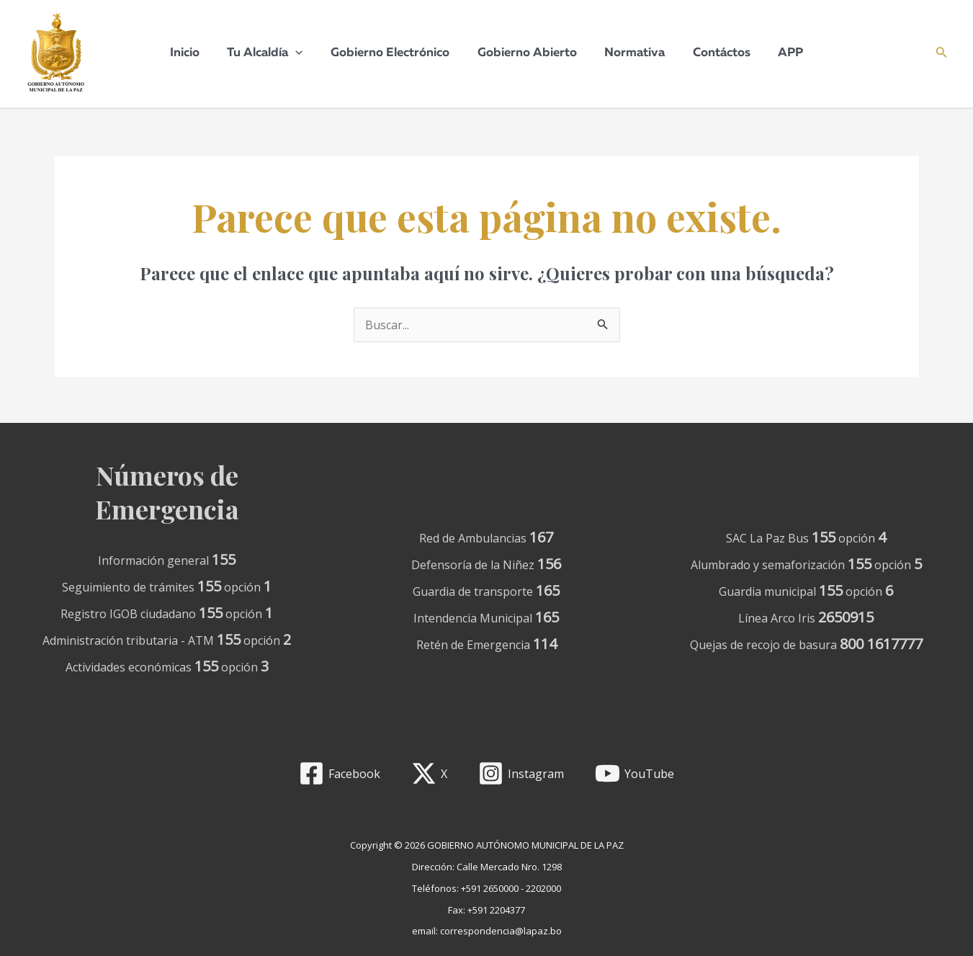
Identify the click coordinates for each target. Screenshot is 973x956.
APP (781, 53)
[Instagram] (521, 773)
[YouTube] (634, 773)
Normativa (631, 53)
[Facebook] (340, 773)
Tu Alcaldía (271, 53)
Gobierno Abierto (527, 53)
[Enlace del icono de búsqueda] (942, 54)
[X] (429, 773)
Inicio (194, 53)
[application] (302, 53)
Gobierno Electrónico (393, 53)
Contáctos (715, 53)
